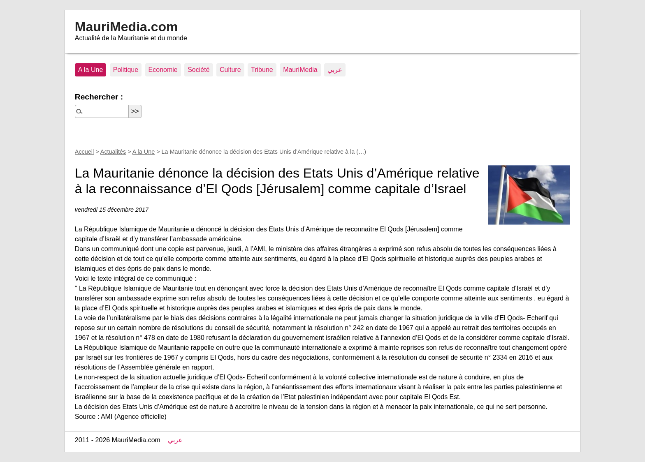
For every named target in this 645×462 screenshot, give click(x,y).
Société (198, 69)
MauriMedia (300, 69)
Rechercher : (99, 96)
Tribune (262, 69)
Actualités (113, 151)
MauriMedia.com (126, 26)
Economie (163, 69)
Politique (125, 69)
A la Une (90, 69)
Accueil (84, 151)
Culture (230, 69)
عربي (334, 69)
